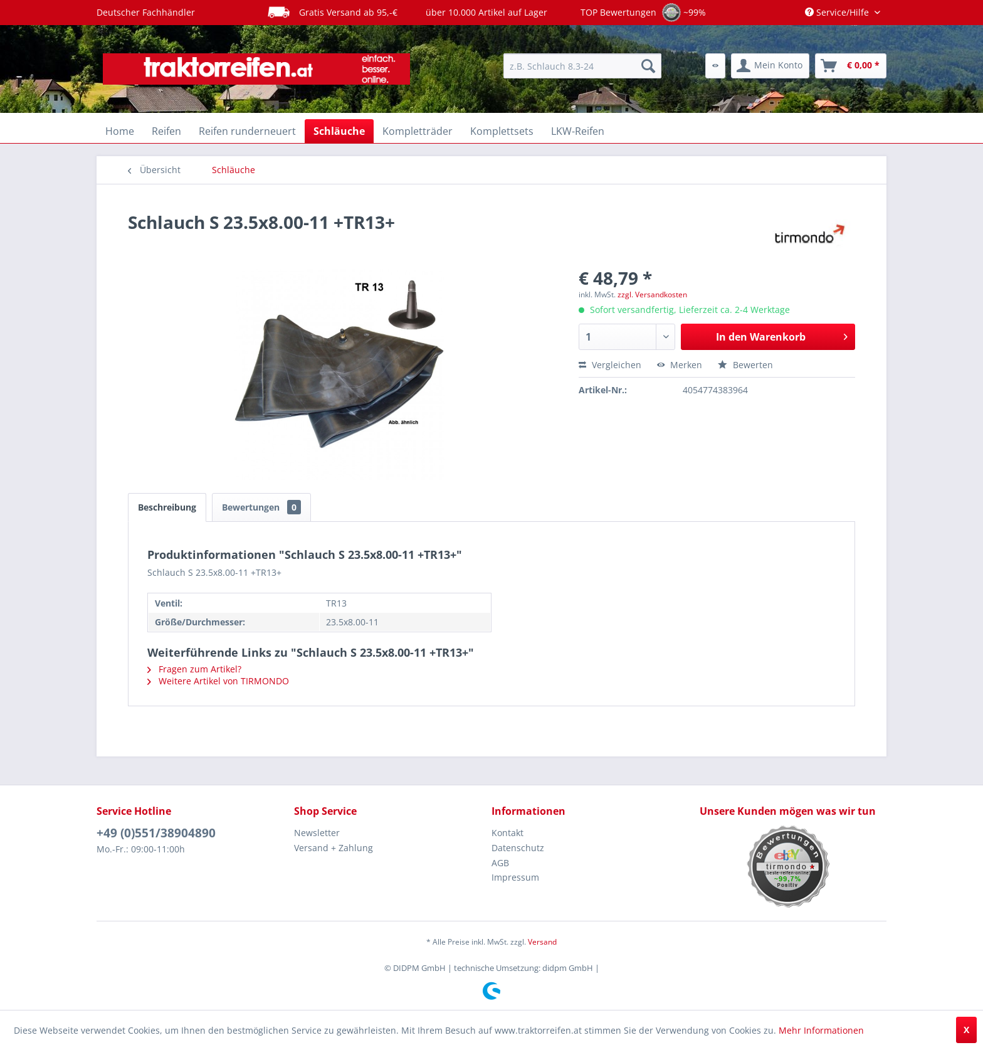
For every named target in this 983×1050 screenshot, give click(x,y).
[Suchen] (648, 65)
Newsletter (317, 833)
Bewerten (745, 365)
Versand (542, 941)
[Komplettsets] (501, 131)
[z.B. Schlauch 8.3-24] (582, 65)
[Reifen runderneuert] (247, 131)
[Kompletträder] (417, 131)
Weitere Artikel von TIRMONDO (218, 681)
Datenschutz (518, 848)
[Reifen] (166, 131)
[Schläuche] (339, 131)
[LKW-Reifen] (577, 131)
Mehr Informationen (821, 1030)
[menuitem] (582, 65)
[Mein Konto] (770, 65)
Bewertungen (261, 507)
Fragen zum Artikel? (194, 669)
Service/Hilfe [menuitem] (838, 12)
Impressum (515, 877)
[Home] (120, 131)
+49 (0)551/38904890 (156, 833)
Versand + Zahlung (333, 848)
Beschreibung (167, 507)
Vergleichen (610, 365)
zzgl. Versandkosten (652, 294)
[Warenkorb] (850, 65)
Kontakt (507, 833)
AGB (500, 863)
